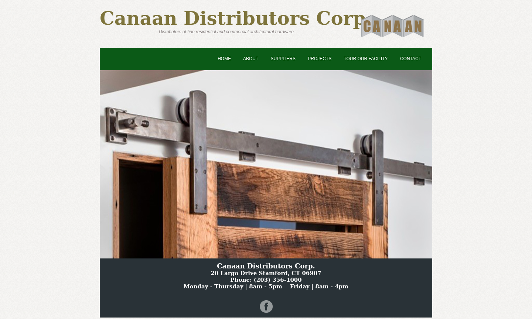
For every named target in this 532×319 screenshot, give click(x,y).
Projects (319, 58)
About (250, 58)
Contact (410, 58)
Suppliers (283, 58)
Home (224, 58)
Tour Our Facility (366, 58)
